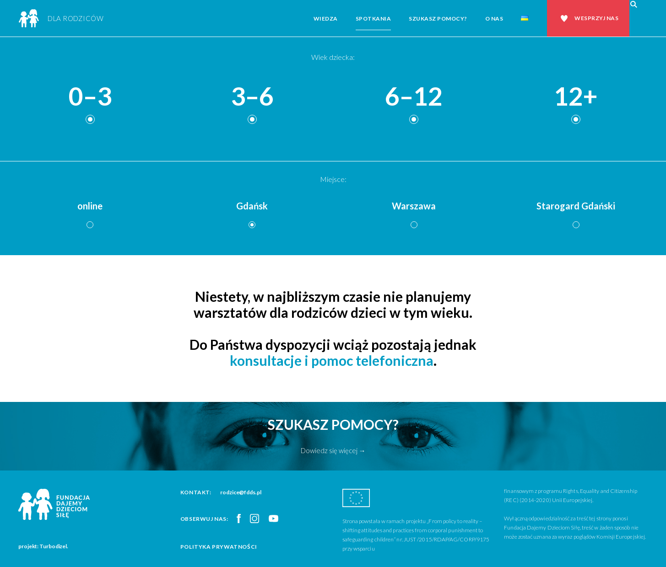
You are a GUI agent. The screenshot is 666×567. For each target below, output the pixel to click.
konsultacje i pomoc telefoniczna (331, 360)
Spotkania (373, 18)
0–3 (90, 96)
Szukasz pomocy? (438, 18)
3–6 (252, 96)
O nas (494, 18)
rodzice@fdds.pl (240, 492)
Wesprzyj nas (596, 18)
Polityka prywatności (218, 546)
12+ (576, 96)
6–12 (414, 96)
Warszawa (414, 205)
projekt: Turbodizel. (43, 546)
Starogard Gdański (575, 205)
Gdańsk (252, 205)
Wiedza (326, 18)
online (90, 205)
